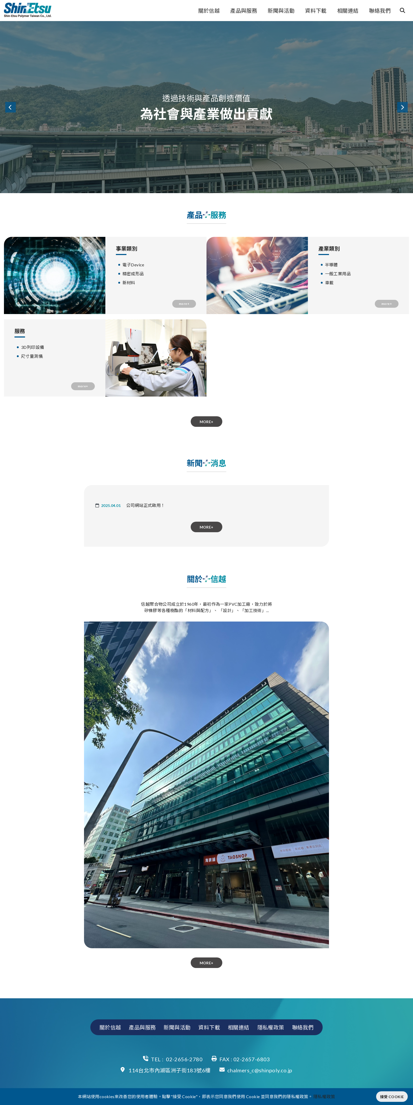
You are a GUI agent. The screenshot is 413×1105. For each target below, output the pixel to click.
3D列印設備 (32, 347)
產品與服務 (243, 10)
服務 (19, 331)
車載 (329, 282)
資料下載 (316, 10)
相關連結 (348, 10)
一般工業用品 (338, 273)
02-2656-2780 (184, 1059)
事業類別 (126, 248)
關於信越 (209, 10)
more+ (184, 304)
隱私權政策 (270, 1027)
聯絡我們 (380, 10)
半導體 (331, 264)
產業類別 (329, 248)
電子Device (133, 264)
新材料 (128, 282)
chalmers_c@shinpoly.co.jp (259, 1070)
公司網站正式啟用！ (145, 505)
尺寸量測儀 (32, 356)
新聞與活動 (281, 10)
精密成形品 (133, 273)
